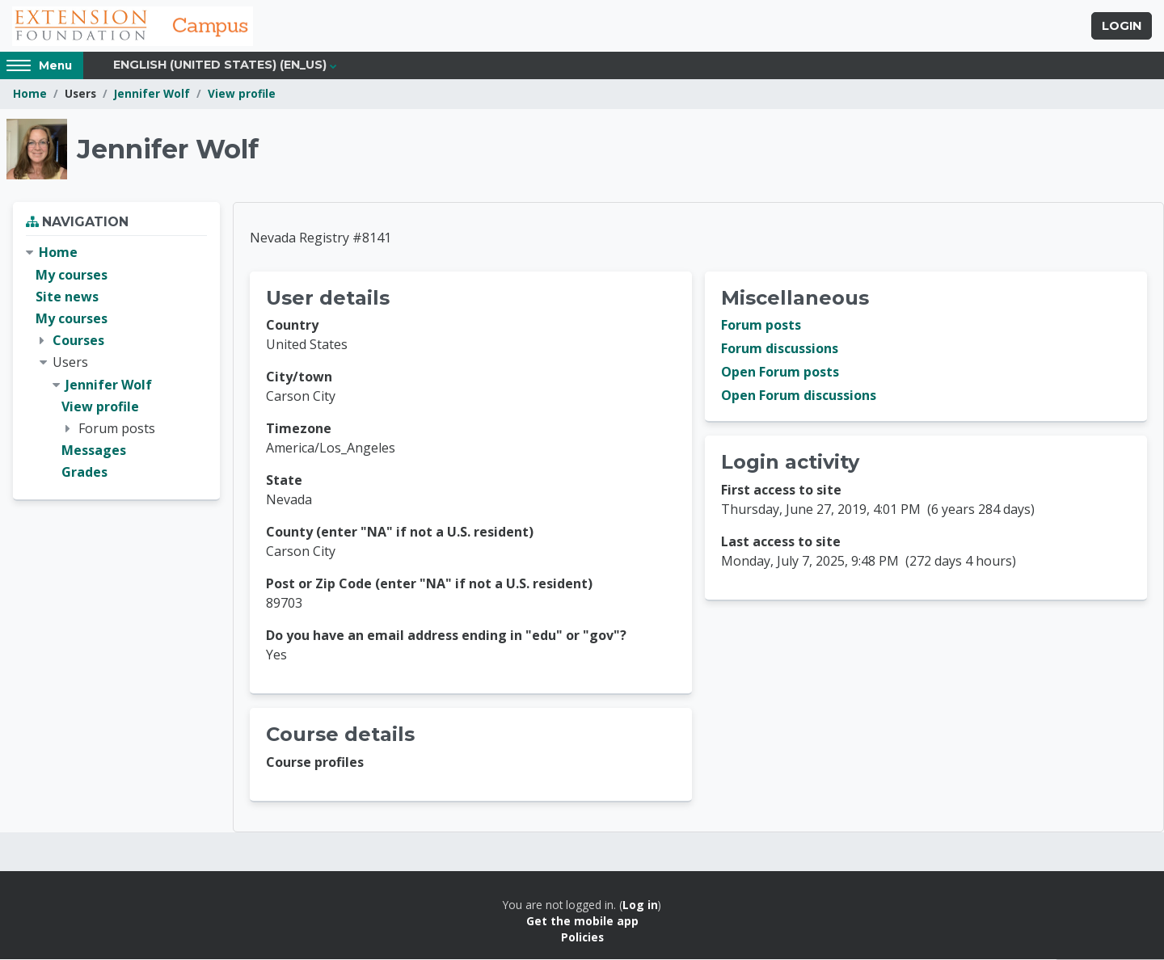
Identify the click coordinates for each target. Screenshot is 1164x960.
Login (1121, 26)
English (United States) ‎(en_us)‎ (220, 66)
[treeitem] (116, 364)
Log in (640, 905)
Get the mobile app (582, 921)
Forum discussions (779, 350)
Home (30, 95)
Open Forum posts (780, 373)
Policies (582, 938)
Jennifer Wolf (152, 95)
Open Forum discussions (798, 397)
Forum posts (761, 326)
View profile (242, 95)
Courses (78, 341)
